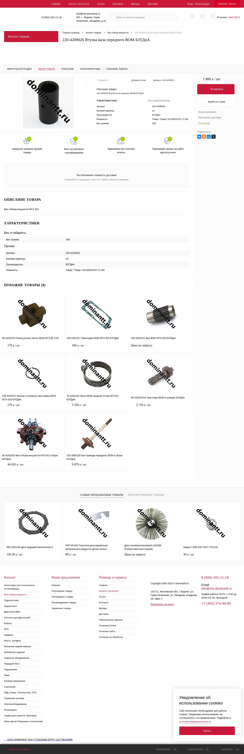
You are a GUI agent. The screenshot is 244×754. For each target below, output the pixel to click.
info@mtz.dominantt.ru (216, 588)
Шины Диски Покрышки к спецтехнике (23, 721)
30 (188, 554)
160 (96, 348)
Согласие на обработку (111, 637)
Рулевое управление (14, 681)
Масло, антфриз (12, 640)
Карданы (8, 635)
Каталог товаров (31, 36)
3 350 (96, 407)
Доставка (153, 4)
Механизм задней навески (17, 646)
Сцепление (9, 687)
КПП (6, 629)
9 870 (96, 467)
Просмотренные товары (146, 494)
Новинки (56, 585)
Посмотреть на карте (162, 604)
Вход (190, 4)
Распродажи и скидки (62, 596)
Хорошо (207, 731)
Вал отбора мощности (15, 594)
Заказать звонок (227, 3)
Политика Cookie (107, 625)
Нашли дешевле (207, 112)
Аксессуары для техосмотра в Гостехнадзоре (19, 587)
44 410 (32, 467)
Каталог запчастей (79, 4)
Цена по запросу (161, 347)
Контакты (118, 4)
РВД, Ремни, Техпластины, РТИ (20, 692)
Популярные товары (62, 591)
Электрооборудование (15, 704)
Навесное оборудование (16, 658)
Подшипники (10, 669)
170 (32, 348)
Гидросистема (11, 600)
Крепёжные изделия (14, 652)
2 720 (161, 407)
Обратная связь (17, 749)
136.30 (14, 554)
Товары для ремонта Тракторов (20, 715)
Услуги (101, 4)
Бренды (135, 4)
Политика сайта (107, 631)
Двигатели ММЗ (12, 612)
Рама (6, 675)
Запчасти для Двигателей (17, 617)
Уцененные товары (61, 608)
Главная (56, 4)
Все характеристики (159, 100)
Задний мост (10, 606)
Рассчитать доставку (209, 117)
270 (32, 407)
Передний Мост (12, 663)
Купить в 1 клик (216, 101)
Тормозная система (14, 698)
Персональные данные (111, 620)
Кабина (8, 623)
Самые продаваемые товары (101, 494)
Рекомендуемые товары (64, 602)
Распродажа (10, 710)
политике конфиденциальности (195, 721)
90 (70, 554)
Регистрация (202, 4)
